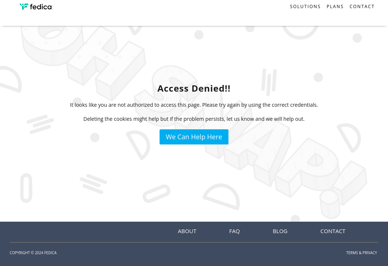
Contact (362, 6)
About (187, 231)
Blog (280, 231)
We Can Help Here (194, 136)
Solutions (305, 6)
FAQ (234, 231)
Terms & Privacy (361, 252)
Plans (335, 6)
